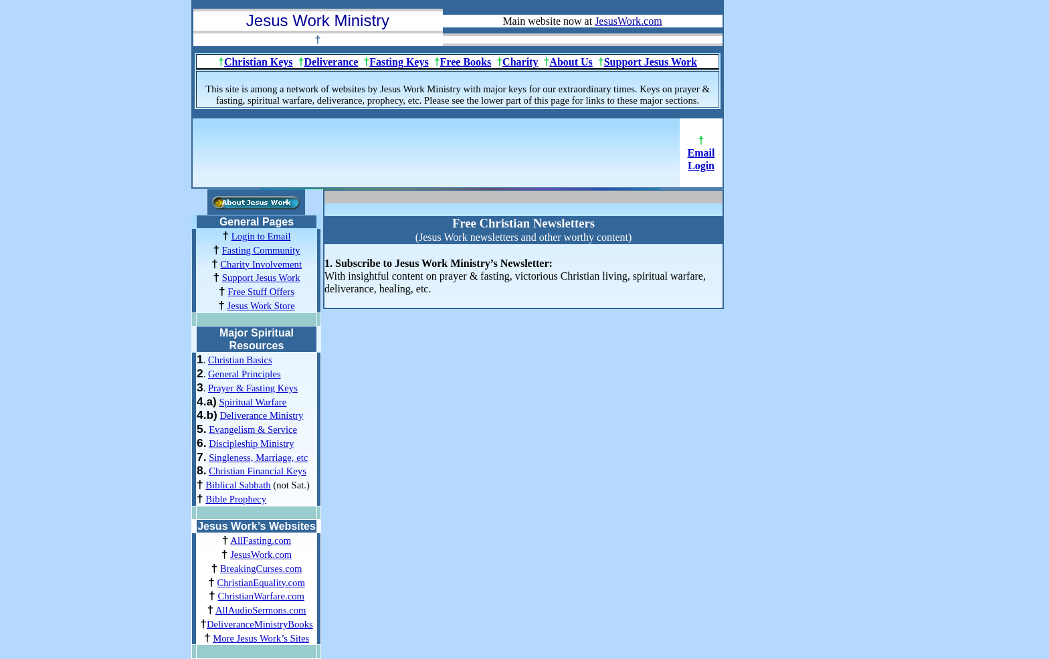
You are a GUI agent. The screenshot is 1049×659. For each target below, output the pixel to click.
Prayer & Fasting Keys (253, 388)
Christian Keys (258, 62)
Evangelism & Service (253, 429)
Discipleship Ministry (251, 443)
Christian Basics (240, 360)
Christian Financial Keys (257, 471)
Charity (520, 62)
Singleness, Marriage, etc (258, 457)
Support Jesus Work (650, 62)
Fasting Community (261, 250)
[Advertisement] (436, 157)
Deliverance (331, 62)
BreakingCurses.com (261, 568)
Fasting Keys (398, 62)
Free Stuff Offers (260, 291)
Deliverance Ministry (261, 415)
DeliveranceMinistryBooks (260, 624)
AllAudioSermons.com (260, 610)
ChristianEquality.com (260, 582)
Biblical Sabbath (237, 485)
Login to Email (261, 236)
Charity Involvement (261, 264)
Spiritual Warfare (253, 402)
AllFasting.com (260, 540)
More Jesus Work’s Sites (261, 638)
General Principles (244, 374)
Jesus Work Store (261, 305)
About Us (570, 62)
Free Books (466, 62)
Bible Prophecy (235, 499)
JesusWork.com (261, 554)
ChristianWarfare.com (260, 596)
